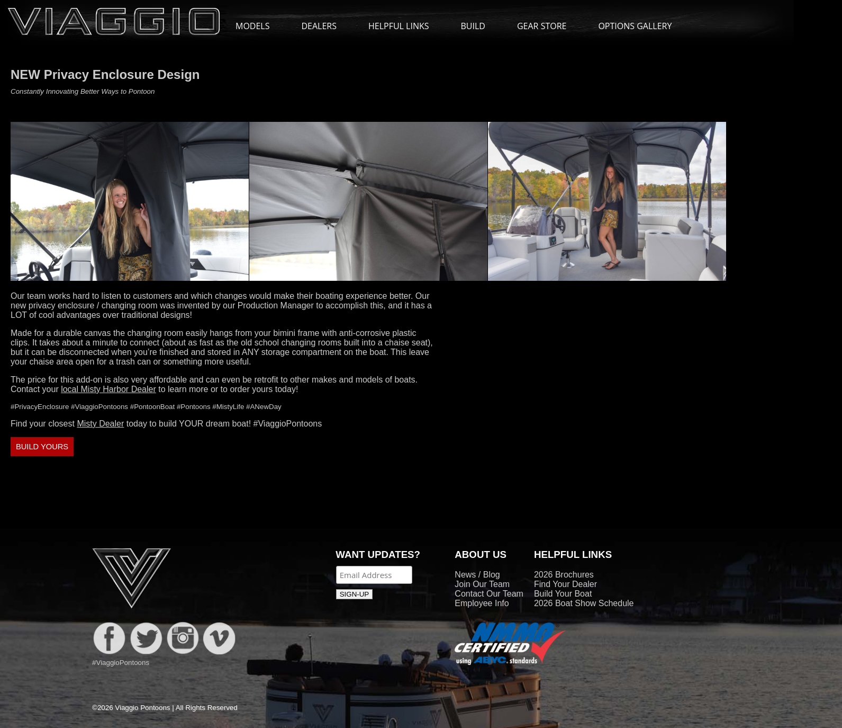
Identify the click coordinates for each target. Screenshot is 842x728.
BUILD (473, 26)
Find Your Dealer (565, 584)
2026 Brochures (564, 574)
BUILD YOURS (42, 446)
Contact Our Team (489, 593)
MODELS (258, 26)
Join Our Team (482, 584)
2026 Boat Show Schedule (584, 603)
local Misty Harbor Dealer (108, 389)
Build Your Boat (563, 593)
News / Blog (477, 574)
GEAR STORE (541, 26)
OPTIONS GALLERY (635, 26)
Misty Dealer (100, 423)
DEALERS (319, 26)
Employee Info (482, 603)
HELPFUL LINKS (404, 26)
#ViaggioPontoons (287, 423)
